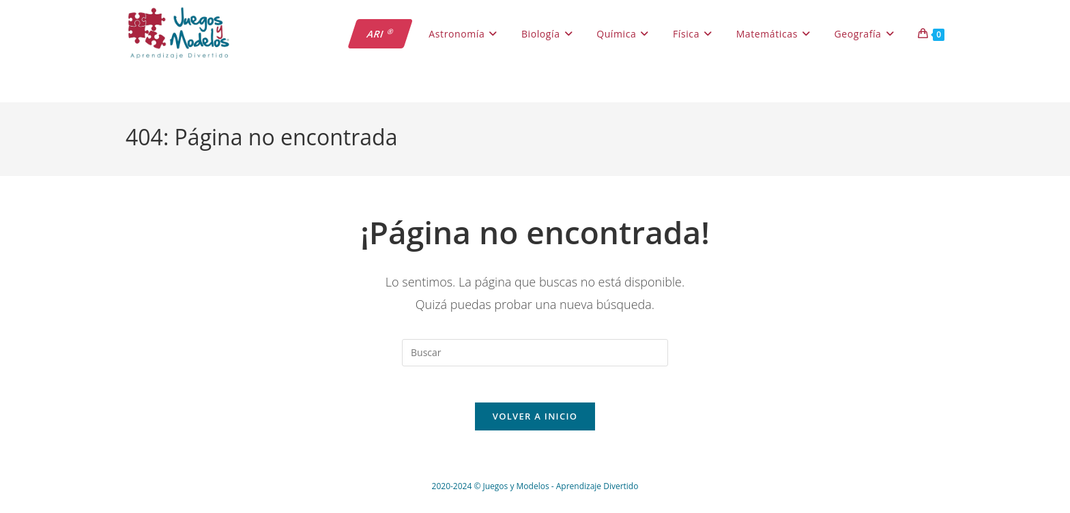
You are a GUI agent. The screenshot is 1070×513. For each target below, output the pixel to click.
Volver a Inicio (535, 421)
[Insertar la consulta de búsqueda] (535, 352)
